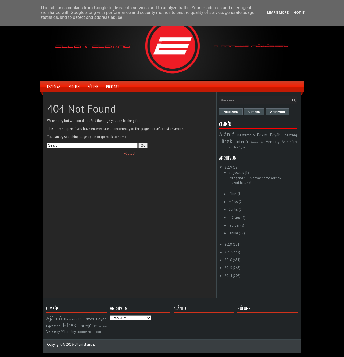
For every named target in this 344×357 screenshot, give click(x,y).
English (74, 86)
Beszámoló (246, 135)
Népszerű (231, 112)
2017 (228, 252)
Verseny (273, 141)
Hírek (225, 141)
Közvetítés (256, 142)
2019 (228, 167)
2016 (228, 260)
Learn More (278, 12)
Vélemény (289, 142)
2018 (228, 244)
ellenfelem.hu (85, 344)
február (234, 225)
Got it (299, 12)
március (235, 217)
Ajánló (227, 134)
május (233, 201)
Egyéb (275, 134)
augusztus (236, 172)
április (233, 209)
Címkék (254, 112)
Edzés (262, 134)
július (233, 194)
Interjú (242, 141)
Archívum (277, 112)
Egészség (290, 135)
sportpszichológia (232, 147)
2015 (228, 267)
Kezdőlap (53, 86)
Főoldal (129, 153)
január (233, 233)
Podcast (112, 86)
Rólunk (93, 86)
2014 (228, 276)
